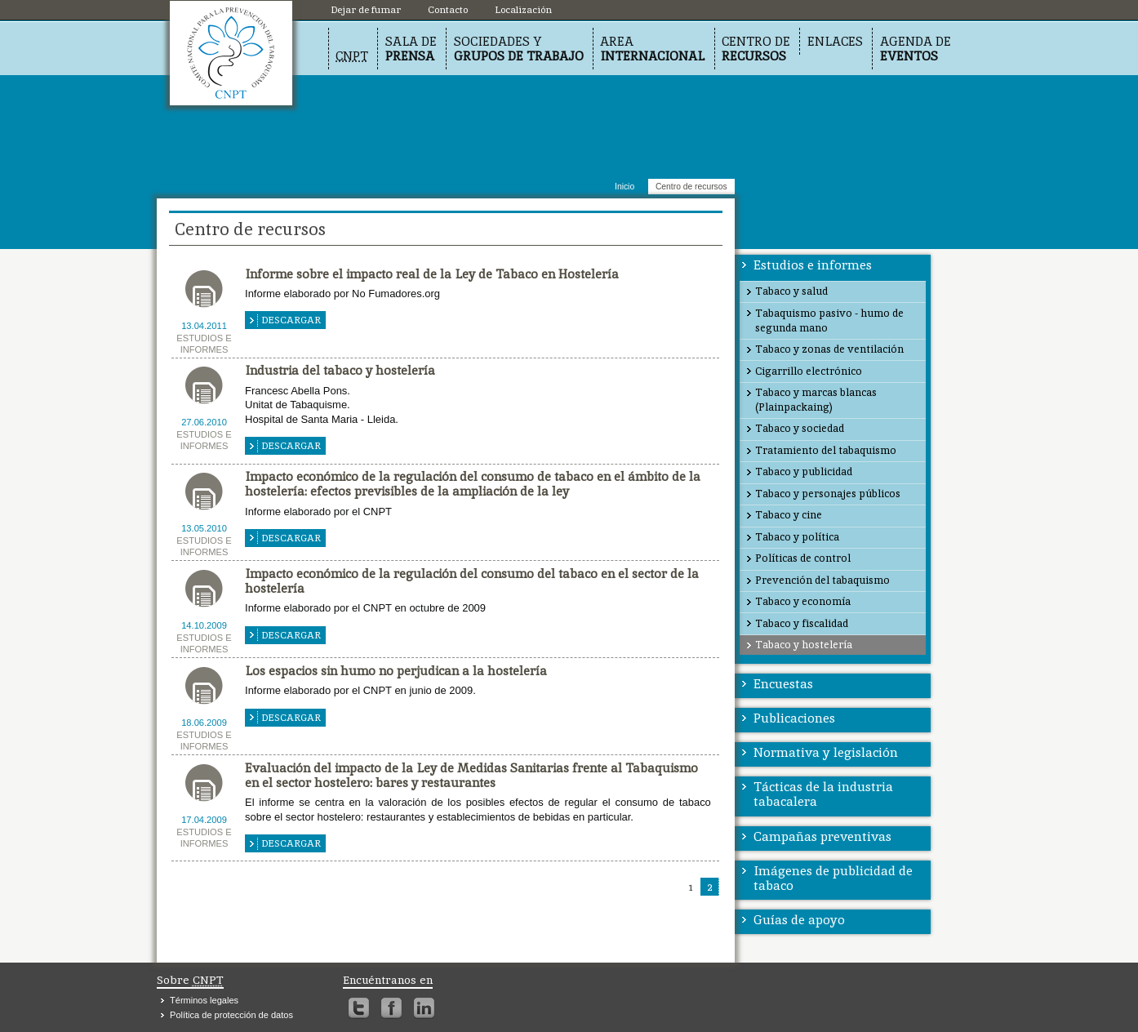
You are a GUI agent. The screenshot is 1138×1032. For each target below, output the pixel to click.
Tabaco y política (797, 537)
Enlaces (835, 41)
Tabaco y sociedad (799, 428)
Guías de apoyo (799, 919)
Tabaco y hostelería (803, 645)
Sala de (411, 48)
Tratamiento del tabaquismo (825, 450)
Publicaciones (794, 718)
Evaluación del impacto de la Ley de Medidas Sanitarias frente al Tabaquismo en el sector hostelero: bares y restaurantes (471, 775)
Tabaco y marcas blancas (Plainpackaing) (816, 399)
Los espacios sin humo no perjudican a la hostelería (396, 670)
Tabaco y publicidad (803, 471)
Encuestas (783, 683)
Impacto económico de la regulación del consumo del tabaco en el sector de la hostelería (472, 581)
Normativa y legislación (825, 752)
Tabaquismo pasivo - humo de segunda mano (829, 320)
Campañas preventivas (822, 836)
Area (652, 48)
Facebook (391, 1008)
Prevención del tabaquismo (822, 580)
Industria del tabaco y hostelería (340, 370)
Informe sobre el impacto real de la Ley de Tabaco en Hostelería (432, 274)
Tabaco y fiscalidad (801, 623)
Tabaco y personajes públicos (827, 493)
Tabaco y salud (791, 291)
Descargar (291, 320)
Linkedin (424, 1008)
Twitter (359, 1008)
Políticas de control (803, 558)
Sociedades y (519, 48)
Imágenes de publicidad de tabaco (833, 878)
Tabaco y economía (803, 601)
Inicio (624, 186)
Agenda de (915, 48)
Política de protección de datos (231, 1015)
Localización (231, 53)
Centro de (756, 48)
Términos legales (204, 1000)
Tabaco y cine (788, 515)
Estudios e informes (812, 265)
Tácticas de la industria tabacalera (823, 794)
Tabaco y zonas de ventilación (829, 349)
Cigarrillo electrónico (808, 371)
